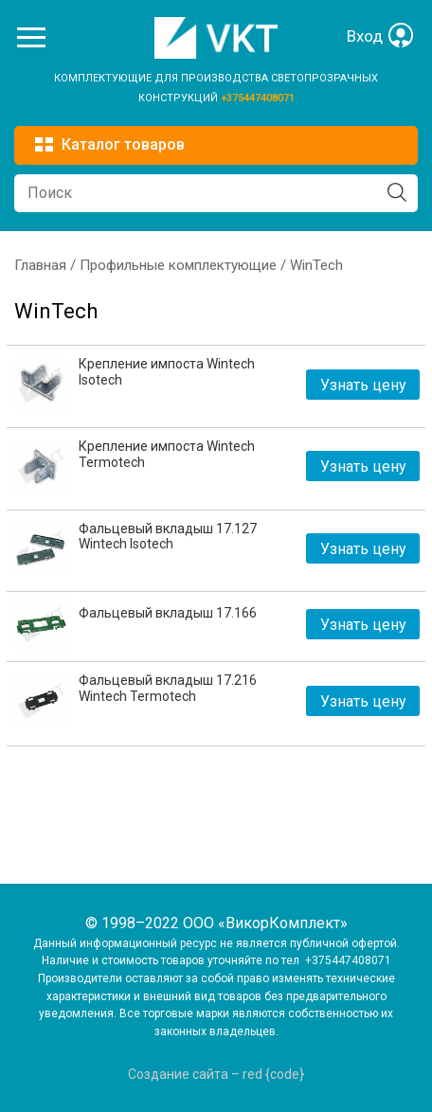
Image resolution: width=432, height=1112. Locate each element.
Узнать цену (363, 385)
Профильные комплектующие (178, 265)
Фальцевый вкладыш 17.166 (168, 612)
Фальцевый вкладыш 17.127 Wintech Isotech (168, 536)
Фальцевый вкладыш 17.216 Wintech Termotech (168, 688)
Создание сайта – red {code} (216, 1074)
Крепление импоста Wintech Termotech (167, 454)
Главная (40, 265)
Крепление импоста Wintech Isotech (167, 371)
